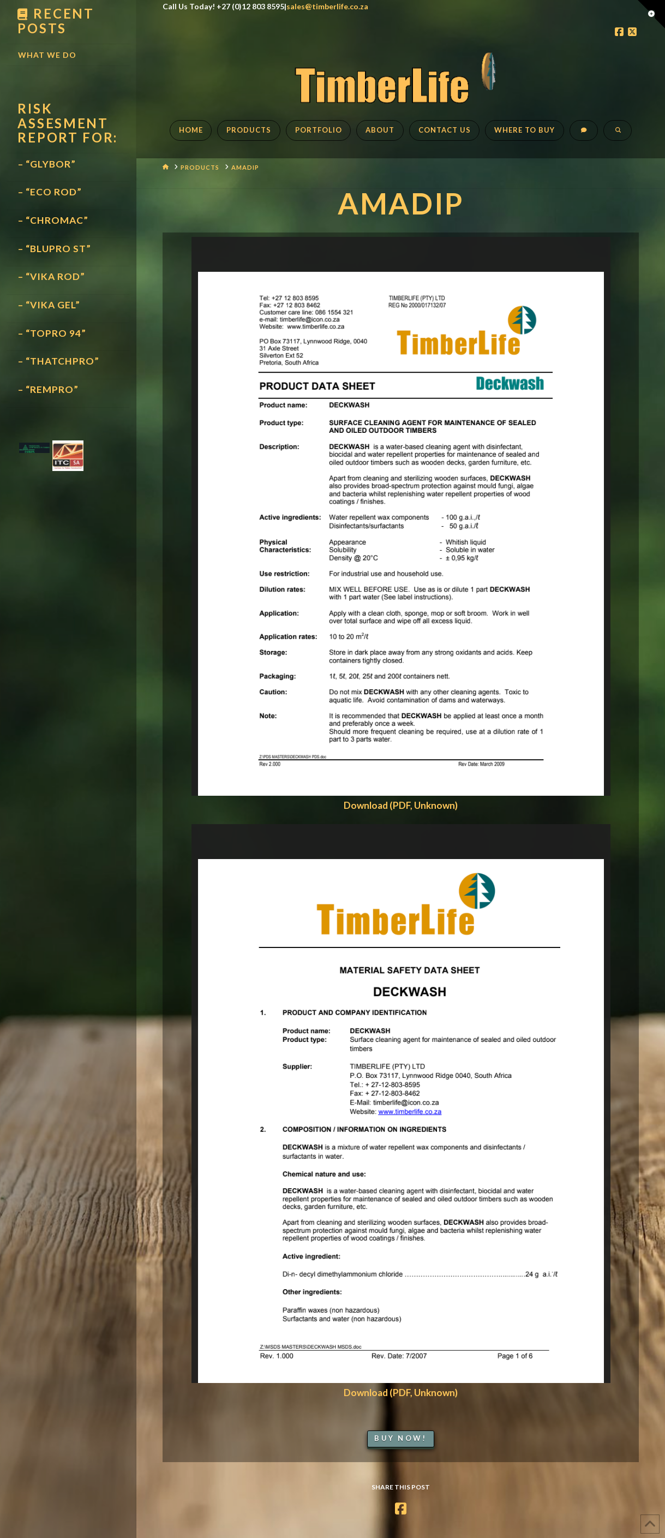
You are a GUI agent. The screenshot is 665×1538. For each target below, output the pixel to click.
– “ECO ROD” (50, 192)
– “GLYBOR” (47, 164)
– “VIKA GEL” (49, 305)
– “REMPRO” (48, 389)
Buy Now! (400, 1438)
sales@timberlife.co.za (327, 6)
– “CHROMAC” (53, 220)
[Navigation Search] (617, 136)
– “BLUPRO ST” (54, 248)
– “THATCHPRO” (58, 361)
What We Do (47, 54)
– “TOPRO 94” (52, 333)
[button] (651, 14)
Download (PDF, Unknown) (401, 805)
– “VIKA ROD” (51, 276)
